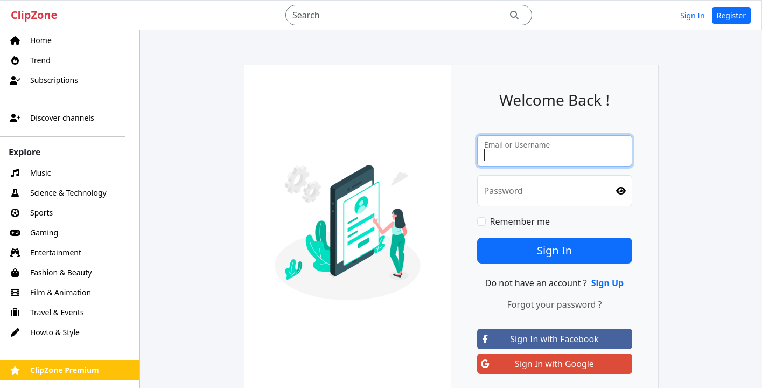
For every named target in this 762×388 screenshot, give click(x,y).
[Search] (391, 15)
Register (731, 15)
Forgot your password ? (554, 304)
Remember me (520, 221)
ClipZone (34, 15)
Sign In (692, 15)
